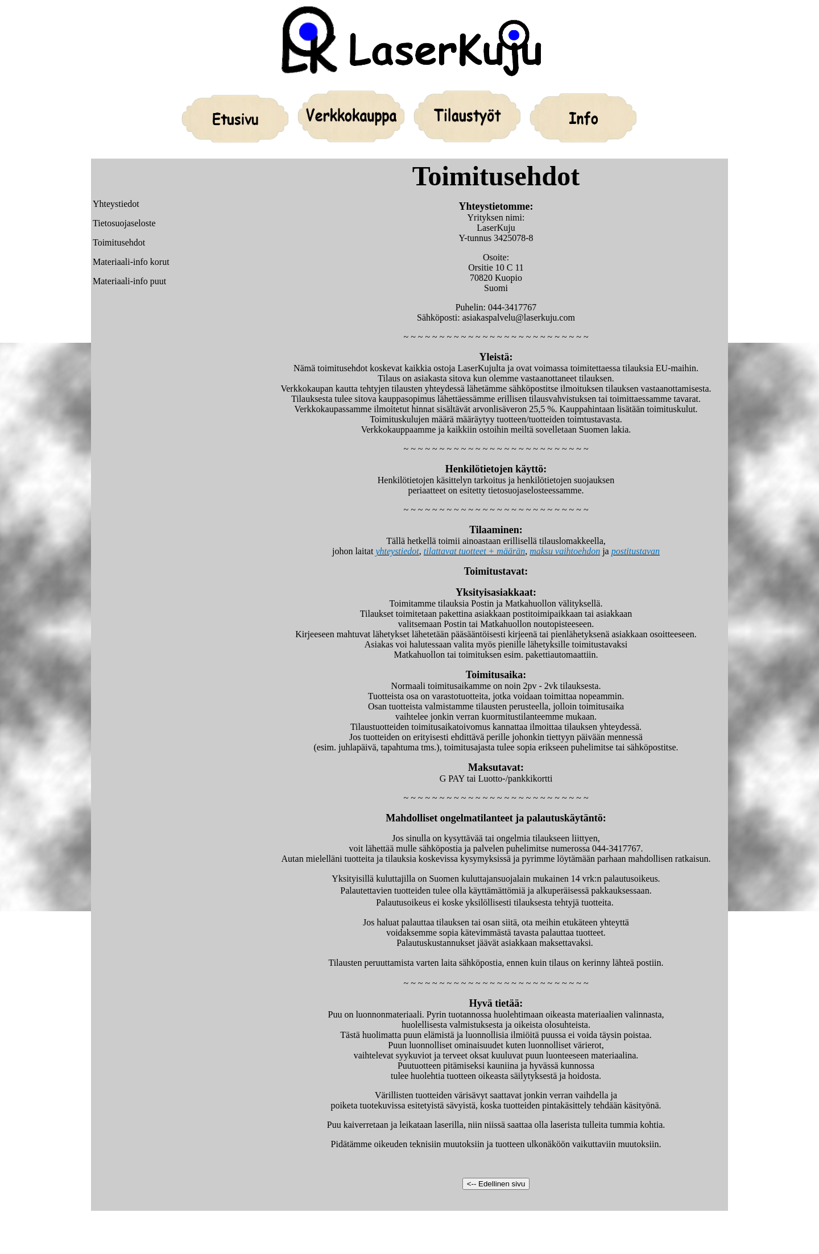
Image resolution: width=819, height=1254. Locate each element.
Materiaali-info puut (129, 281)
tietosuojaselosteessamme (534, 490)
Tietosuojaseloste (124, 223)
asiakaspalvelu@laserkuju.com (518, 317)
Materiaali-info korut (131, 262)
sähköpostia (440, 848)
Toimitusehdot (119, 242)
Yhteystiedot (116, 204)
